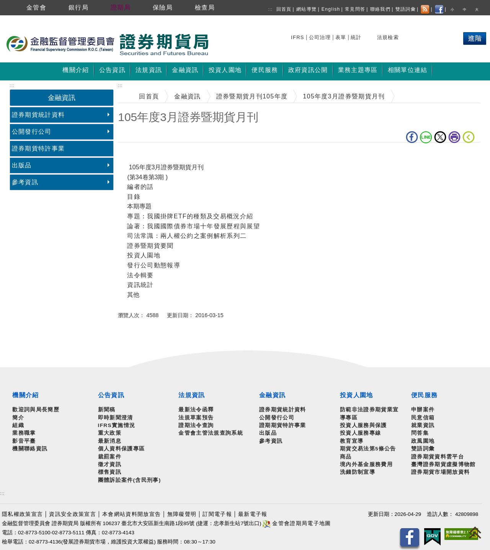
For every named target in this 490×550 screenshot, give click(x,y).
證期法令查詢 (196, 425)
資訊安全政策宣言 (72, 514)
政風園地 (422, 441)
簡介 (18, 418)
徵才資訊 (109, 464)
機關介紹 (25, 395)
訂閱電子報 (217, 514)
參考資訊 (25, 182)
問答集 (420, 433)
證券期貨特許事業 (38, 148)
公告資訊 (111, 395)
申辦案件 (422, 409)
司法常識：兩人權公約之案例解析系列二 (187, 235)
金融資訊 (187, 96)
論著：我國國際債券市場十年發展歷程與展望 (193, 226)
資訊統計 (140, 285)
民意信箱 (422, 418)
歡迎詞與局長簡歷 (35, 409)
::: (270, 9)
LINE (426, 137)
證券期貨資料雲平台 (437, 457)
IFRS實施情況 (117, 425)
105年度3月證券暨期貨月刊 (344, 96)
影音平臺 (24, 441)
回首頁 (284, 9)
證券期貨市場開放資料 (440, 472)
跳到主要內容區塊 (26, 19)
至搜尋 (220, 45)
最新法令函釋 (196, 409)
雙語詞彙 (405, 9)
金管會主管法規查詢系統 (210, 433)
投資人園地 (143, 255)
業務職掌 (24, 433)
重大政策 (109, 433)
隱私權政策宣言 (22, 514)
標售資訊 (109, 472)
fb (412, 137)
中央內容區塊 (138, 154)
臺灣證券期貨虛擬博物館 (443, 464)
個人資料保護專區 (121, 449)
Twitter (440, 137)
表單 (340, 37)
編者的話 (140, 186)
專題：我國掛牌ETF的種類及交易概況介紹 (190, 216)
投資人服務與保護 (363, 425)
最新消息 (109, 441)
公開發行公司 (32, 131)
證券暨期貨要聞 (150, 245)
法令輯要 (140, 275)
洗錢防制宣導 (357, 472)
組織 (18, 425)
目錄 (133, 196)
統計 (356, 37)
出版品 (22, 165)
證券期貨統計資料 (38, 114)
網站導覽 (306, 9)
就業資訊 (422, 425)
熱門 (419, 36)
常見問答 (355, 9)
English (331, 9)
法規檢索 (388, 37)
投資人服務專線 (360, 433)
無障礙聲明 (182, 514)
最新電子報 (253, 514)
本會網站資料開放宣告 (131, 514)
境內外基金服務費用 (366, 464)
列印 (454, 137)
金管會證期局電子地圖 (297, 523)
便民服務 (424, 395)
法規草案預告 (196, 418)
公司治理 (320, 37)
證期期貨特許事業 (282, 425)
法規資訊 (191, 395)
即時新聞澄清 (115, 418)
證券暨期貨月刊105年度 (252, 96)
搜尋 (297, 36)
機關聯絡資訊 (29, 449)
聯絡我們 (380, 9)
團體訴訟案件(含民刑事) (129, 480)
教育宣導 (351, 441)
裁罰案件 (109, 457)
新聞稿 (107, 409)
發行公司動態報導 (153, 265)
